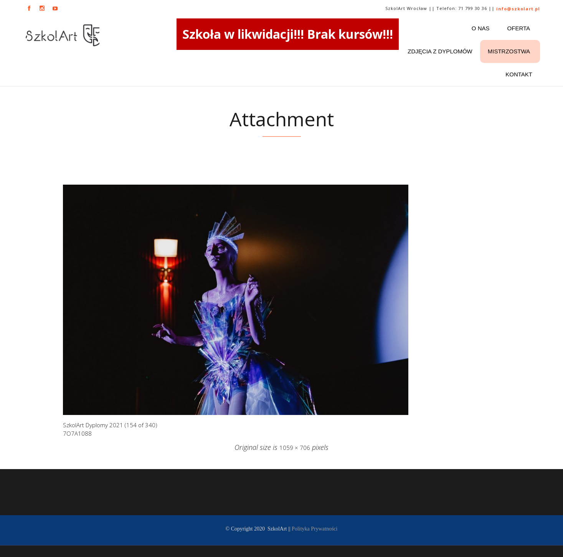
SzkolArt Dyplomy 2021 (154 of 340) (110, 425)
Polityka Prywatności (314, 529)
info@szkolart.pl (518, 9)
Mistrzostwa (509, 51)
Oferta (518, 28)
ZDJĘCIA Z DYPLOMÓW (440, 51)
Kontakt (518, 74)
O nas (481, 28)
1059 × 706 (294, 447)
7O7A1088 (77, 433)
